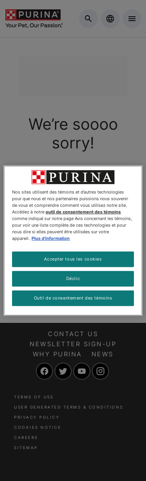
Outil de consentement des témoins (73, 298)
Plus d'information (51, 238)
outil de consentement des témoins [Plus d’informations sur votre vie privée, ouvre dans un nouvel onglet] (83, 212)
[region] (73, 240)
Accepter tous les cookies (73, 259)
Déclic (73, 278)
